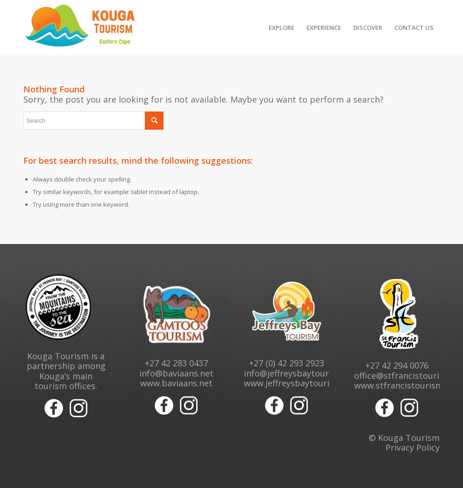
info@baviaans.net (176, 373)
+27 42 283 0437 (176, 363)
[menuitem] (281, 27)
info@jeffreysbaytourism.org (301, 373)
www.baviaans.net (176, 383)
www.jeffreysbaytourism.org (300, 383)
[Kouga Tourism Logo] (81, 27)
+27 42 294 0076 (396, 365)
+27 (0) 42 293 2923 (286, 363)
